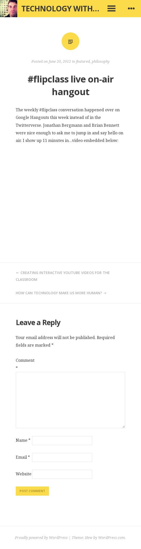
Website (23, 474)
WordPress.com (111, 537)
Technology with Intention (78, 8)
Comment (23, 364)
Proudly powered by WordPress (41, 537)
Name (23, 440)
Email (23, 457)
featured (83, 61)
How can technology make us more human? (59, 292)
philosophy (101, 61)
